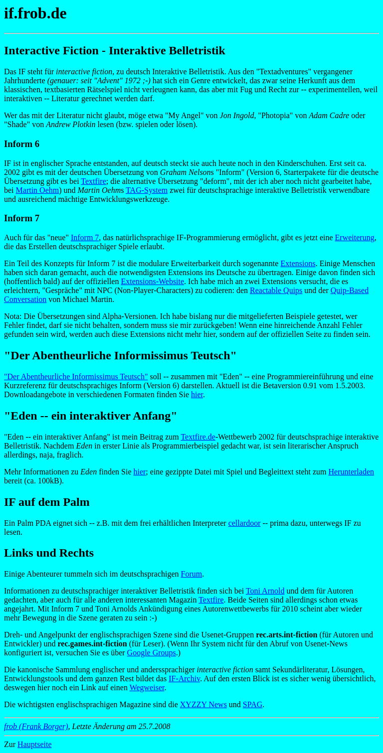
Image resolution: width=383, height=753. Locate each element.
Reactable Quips (276, 290)
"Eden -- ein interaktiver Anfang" (91, 415)
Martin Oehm (37, 190)
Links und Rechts (49, 552)
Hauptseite (34, 744)
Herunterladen (352, 471)
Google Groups (151, 652)
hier (197, 394)
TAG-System (147, 190)
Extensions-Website (152, 281)
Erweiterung (355, 237)
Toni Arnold (265, 591)
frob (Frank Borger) (36, 726)
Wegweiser (147, 687)
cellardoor (244, 523)
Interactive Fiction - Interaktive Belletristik (114, 50)
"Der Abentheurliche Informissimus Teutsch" (76, 376)
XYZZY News (203, 704)
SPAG (252, 704)
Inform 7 (85, 237)
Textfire (93, 181)
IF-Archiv (184, 678)
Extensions (297, 263)
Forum (191, 574)
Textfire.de (198, 437)
